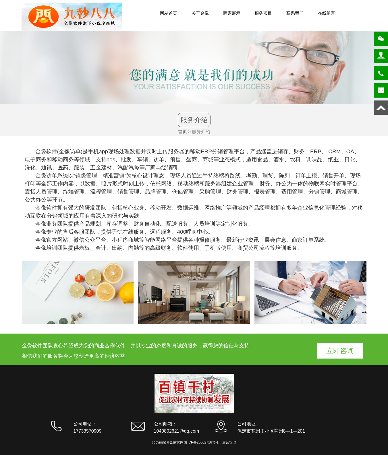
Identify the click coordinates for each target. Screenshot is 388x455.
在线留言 (326, 13)
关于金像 (200, 13)
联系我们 (295, 13)
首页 (182, 131)
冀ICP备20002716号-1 (201, 442)
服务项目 (263, 13)
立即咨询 (340, 351)
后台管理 (229, 442)
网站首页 (168, 13)
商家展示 (231, 13)
